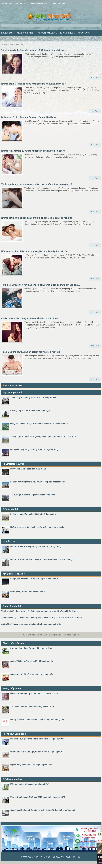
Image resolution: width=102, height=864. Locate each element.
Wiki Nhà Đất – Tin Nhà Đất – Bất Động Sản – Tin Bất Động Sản (54, 857)
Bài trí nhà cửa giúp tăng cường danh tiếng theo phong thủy (36, 739)
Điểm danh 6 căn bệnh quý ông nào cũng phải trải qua (28, 117)
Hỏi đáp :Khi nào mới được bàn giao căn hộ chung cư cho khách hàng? (41, 559)
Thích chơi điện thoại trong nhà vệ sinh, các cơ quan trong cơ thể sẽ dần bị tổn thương (39, 611)
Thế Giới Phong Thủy (39, 4)
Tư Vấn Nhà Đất (68, 32)
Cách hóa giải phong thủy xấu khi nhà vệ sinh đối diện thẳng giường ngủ (42, 810)
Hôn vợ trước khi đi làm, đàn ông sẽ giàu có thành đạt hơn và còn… (35, 251)
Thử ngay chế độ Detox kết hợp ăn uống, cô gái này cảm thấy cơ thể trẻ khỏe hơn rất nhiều (41, 618)
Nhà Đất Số (21, 4)
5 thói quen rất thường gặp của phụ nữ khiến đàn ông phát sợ (32, 50)
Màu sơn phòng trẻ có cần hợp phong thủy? (29, 784)
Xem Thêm (95, 78)
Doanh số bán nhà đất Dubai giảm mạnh (28, 469)
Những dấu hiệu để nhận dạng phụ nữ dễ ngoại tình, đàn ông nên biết (36, 218)
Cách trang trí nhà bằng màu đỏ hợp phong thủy (31, 674)
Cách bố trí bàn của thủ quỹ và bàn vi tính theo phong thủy (36, 752)
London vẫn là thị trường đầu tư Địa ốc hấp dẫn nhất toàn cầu (37, 482)
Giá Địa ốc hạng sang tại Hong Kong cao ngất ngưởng (34, 449)
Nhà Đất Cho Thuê (26, 32)
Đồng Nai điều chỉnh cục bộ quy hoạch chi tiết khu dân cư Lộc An (39, 423)
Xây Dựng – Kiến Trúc (12, 38)
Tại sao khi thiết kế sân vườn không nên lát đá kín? (33, 706)
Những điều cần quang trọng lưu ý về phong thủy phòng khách (38, 719)
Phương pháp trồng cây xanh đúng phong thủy (31, 648)
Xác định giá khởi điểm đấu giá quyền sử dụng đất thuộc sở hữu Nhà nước (43, 436)
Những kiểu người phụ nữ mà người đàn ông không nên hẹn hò (33, 151)
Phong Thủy (32, 38)
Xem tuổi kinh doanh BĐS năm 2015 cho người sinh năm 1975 (37, 797)
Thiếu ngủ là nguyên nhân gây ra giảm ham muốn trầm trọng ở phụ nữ (37, 184)
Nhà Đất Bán (8, 32)
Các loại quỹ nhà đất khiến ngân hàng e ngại (30, 410)
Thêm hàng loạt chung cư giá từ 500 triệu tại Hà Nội (33, 397)
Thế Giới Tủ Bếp (58, 4)
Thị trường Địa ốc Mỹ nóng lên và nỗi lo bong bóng (32, 495)
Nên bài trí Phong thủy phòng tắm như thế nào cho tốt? (34, 693)
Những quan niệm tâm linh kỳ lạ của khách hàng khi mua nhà (37, 527)
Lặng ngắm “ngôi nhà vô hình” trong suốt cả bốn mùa (34, 579)
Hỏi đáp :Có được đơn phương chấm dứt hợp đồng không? (36, 546)
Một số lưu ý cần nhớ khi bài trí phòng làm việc (31, 765)
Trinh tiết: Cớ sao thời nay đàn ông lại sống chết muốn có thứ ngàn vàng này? (40, 285)
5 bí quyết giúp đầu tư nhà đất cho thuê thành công (33, 514)
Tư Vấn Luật (85, 32)
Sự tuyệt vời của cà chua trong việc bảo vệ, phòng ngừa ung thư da (31, 624)
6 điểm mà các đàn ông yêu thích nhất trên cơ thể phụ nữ (30, 318)
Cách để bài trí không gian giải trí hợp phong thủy (32, 661)
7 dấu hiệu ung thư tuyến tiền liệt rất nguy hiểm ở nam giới (31, 352)
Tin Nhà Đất (7, 4)
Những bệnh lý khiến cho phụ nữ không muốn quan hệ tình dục (33, 84)
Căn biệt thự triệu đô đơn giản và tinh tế (28, 592)
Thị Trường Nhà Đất (48, 32)
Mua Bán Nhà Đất (14, 385)
